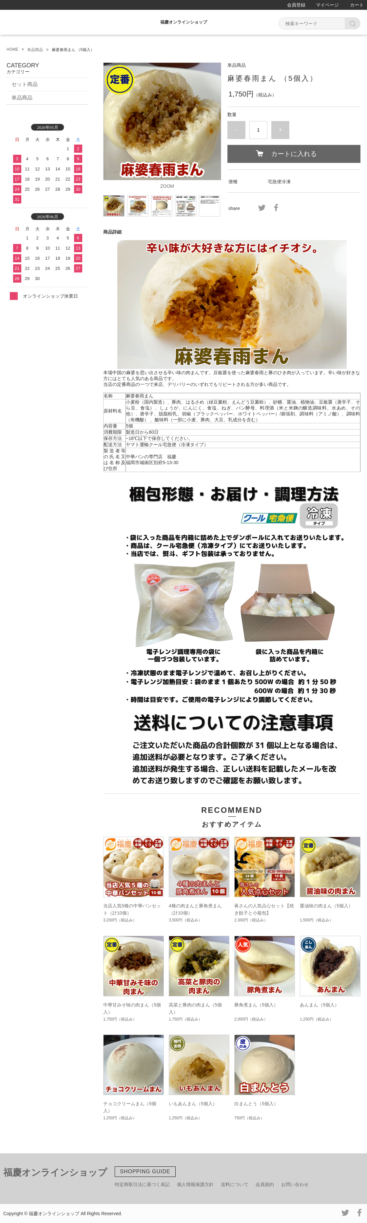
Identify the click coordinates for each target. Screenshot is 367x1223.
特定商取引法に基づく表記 (142, 1184)
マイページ (327, 5)
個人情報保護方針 (195, 1184)
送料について (234, 1184)
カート (357, 5)
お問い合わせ (295, 1184)
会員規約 (265, 1184)
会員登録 (296, 5)
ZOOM (167, 186)
